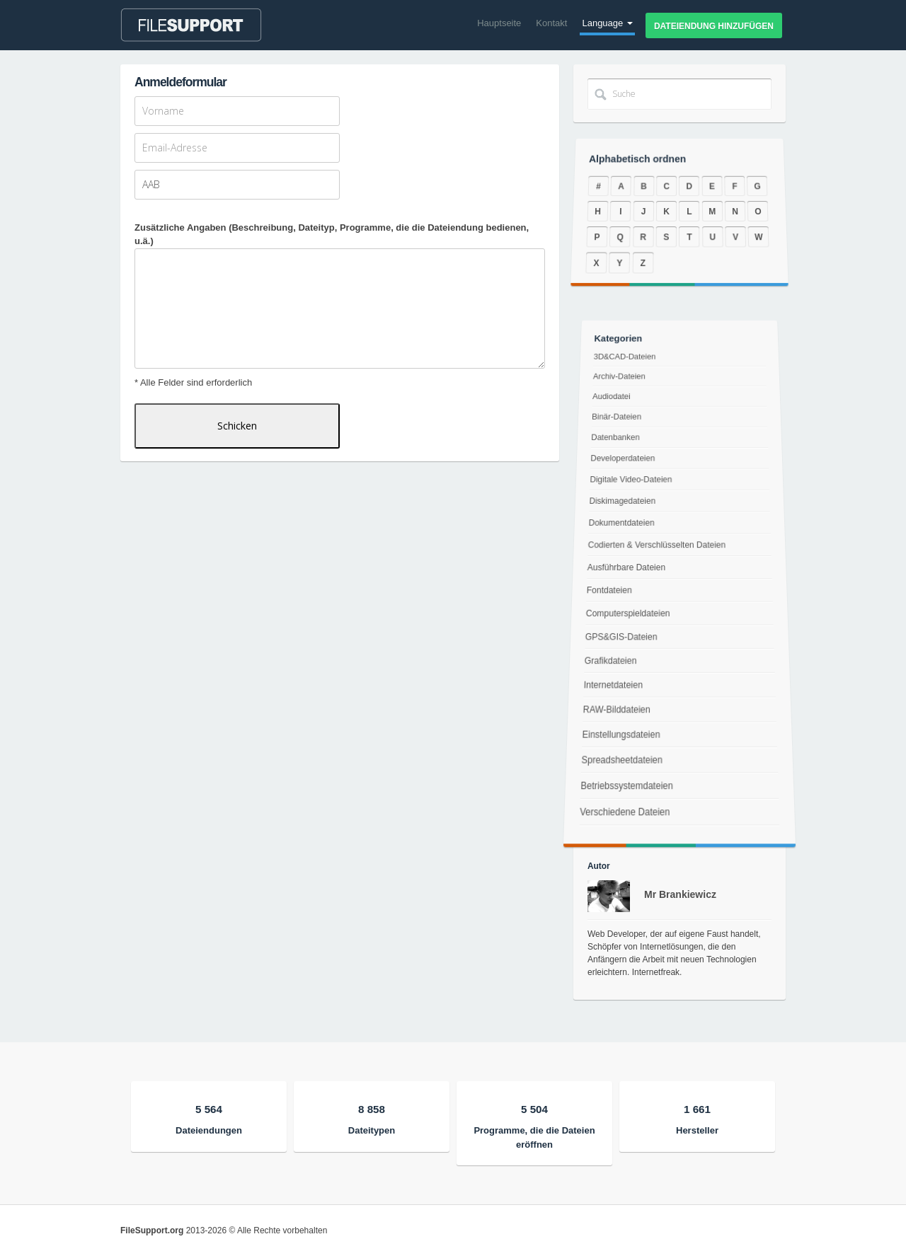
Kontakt (551, 23)
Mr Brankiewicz (680, 894)
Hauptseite (499, 23)
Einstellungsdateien (618, 741)
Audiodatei (614, 405)
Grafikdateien (609, 663)
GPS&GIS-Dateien (620, 638)
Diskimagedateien (622, 502)
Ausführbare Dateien (626, 567)
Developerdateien (623, 462)
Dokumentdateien (622, 523)
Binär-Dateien (619, 424)
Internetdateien (611, 687)
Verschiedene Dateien (621, 827)
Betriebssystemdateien (623, 798)
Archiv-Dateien (622, 387)
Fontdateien (608, 590)
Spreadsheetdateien (618, 769)
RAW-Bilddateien (614, 714)
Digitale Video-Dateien (632, 482)
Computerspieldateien (627, 614)
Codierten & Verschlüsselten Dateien (657, 545)
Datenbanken (617, 443)
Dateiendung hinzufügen (714, 26)
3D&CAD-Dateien (628, 369)
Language (607, 23)
